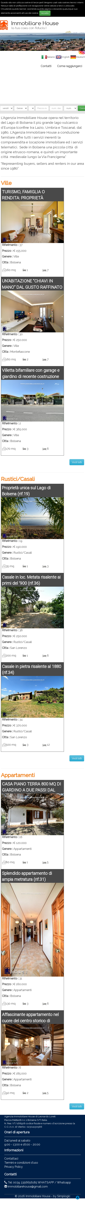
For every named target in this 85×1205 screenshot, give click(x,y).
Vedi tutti (77, 462)
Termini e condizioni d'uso (21, 1162)
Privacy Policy (13, 1166)
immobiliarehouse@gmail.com (28, 1186)
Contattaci (11, 1158)
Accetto (45, 13)
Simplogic (63, 1196)
